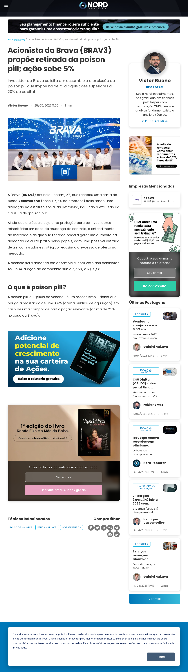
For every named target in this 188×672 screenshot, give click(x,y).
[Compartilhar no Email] (110, 535)
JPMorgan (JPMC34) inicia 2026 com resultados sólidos (145, 500)
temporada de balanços (146, 487)
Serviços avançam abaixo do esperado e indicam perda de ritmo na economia (144, 555)
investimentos (71, 527)
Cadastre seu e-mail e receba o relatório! (154, 260)
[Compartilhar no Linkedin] (104, 528)
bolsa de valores (21, 527)
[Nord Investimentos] (93, 6)
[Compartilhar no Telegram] (117, 528)
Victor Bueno (18, 105)
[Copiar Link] (117, 535)
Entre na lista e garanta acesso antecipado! (64, 467)
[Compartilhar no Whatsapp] (110, 528)
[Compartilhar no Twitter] (97, 528)
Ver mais (155, 599)
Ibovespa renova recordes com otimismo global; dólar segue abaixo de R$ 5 (146, 441)
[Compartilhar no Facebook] (91, 528)
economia (141, 314)
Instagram (154, 87)
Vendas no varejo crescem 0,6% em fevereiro (145, 325)
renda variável (47, 527)
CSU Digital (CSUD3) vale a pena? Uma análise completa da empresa (144, 383)
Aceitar (161, 656)
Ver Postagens (153, 121)
